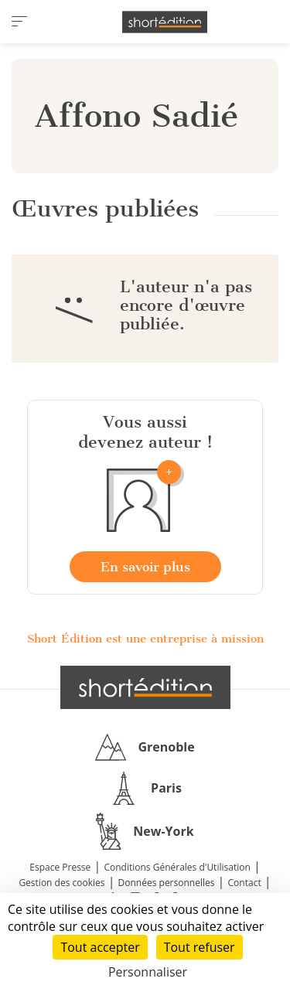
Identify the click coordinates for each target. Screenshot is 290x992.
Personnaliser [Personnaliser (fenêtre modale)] (147, 971)
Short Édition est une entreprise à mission (145, 639)
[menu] (19, 21)
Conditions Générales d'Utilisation (177, 867)
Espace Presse (59, 867)
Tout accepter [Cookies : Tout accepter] (99, 947)
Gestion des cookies (61, 882)
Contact (244, 882)
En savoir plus (145, 566)
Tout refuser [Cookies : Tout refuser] (199, 947)
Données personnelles (166, 882)
